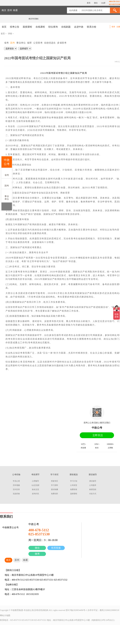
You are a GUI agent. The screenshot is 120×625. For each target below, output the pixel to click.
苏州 (9, 10)
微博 (37, 554)
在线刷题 (66, 27)
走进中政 (78, 27)
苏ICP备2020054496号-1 (76, 610)
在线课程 (40, 27)
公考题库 (92, 485)
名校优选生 (50, 43)
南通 (15, 10)
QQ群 (103, 3)
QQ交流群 (35, 485)
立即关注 (97, 435)
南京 (4, 10)
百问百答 (16, 489)
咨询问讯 (35, 494)
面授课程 (27, 27)
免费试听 (54, 494)
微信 (37, 548)
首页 (4, 27)
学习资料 (54, 485)
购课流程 (92, 489)
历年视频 (16, 485)
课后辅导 (92, 481)
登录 (113, 27)
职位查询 (53, 27)
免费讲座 (73, 489)
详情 (10, 34)
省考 (7, 173)
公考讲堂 (73, 485)
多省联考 (61, 43)
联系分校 (91, 27)
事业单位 (7, 195)
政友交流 (35, 489)
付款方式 (92, 494)
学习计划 (73, 481)
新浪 (88, 3)
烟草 (29, 43)
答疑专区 (54, 481)
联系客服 (56, 548)
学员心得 (16, 481)
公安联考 (38, 43)
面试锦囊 (54, 489)
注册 (118, 27)
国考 (7, 183)
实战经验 (16, 494)
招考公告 (14, 27)
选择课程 (73, 494)
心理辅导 (35, 481)
